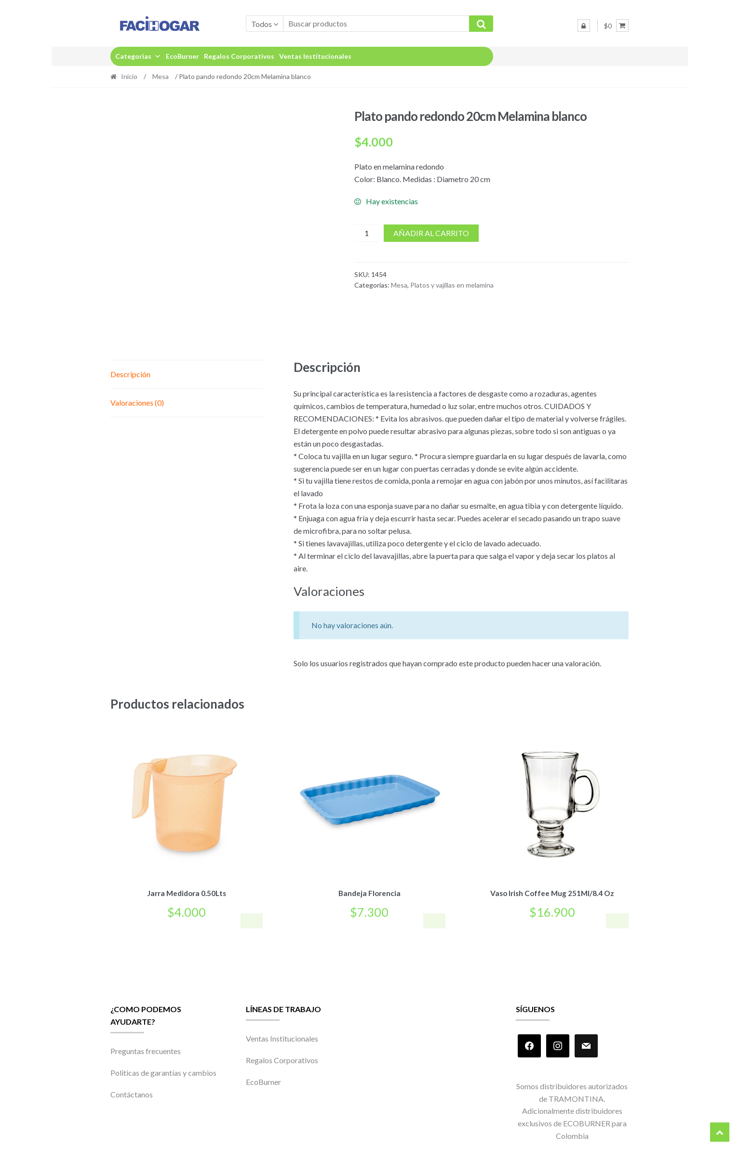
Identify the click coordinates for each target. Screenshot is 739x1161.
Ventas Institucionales (315, 56)
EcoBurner (182, 56)
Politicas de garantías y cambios (163, 1071)
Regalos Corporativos (239, 56)
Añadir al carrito (431, 232)
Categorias (138, 56)
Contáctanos (131, 1092)
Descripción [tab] (130, 374)
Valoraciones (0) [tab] (137, 402)
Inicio (129, 76)
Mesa (160, 76)
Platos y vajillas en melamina (452, 285)
